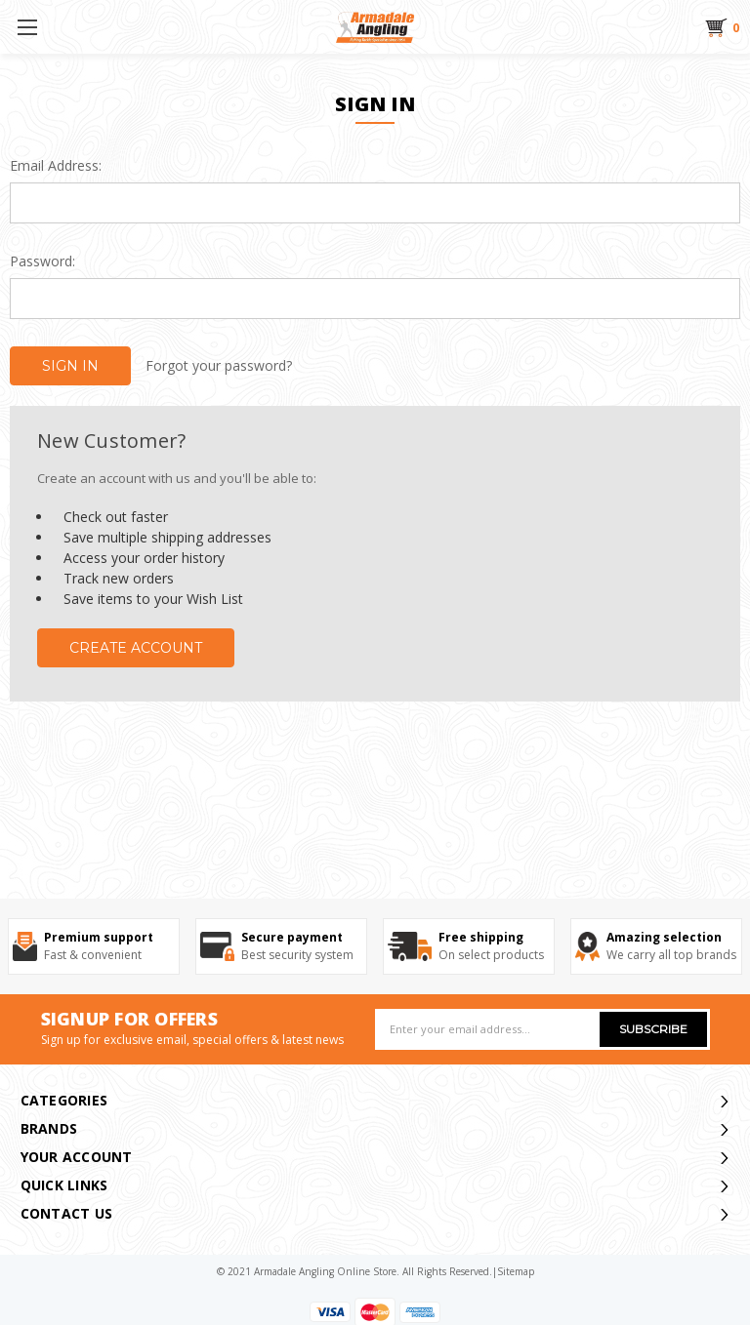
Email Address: (56, 165)
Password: (42, 261)
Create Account (135, 648)
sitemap (515, 1271)
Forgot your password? (219, 366)
